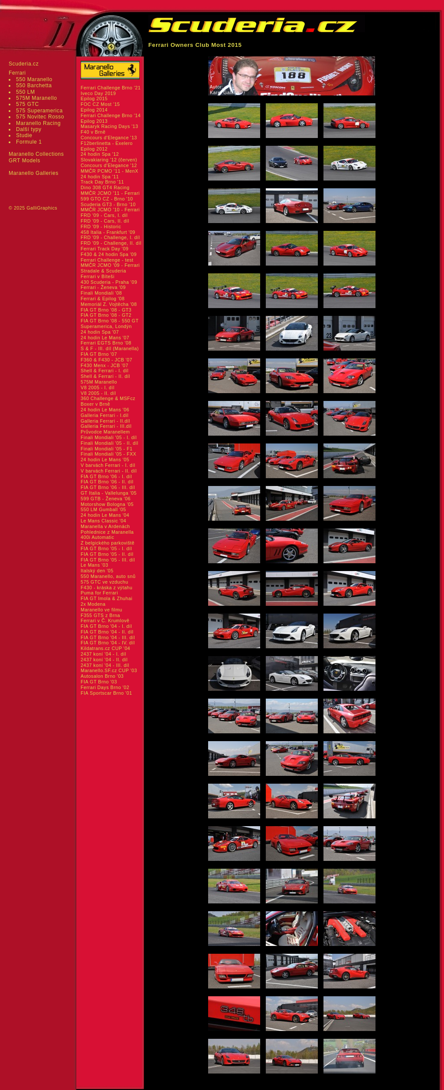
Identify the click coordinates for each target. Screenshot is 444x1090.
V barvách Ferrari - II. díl (109, 470)
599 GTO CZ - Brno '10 (107, 198)
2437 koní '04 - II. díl (104, 659)
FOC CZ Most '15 (100, 104)
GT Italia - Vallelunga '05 (109, 493)
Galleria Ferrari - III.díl (106, 426)
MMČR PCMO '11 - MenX (109, 171)
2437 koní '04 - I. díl (103, 654)
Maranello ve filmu (101, 609)
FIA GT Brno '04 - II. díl (107, 631)
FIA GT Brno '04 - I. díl (106, 626)
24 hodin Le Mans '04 (105, 515)
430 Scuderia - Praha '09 (109, 282)
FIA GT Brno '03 (99, 681)
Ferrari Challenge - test (107, 260)
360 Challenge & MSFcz (108, 398)
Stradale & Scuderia (103, 270)
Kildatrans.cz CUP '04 (105, 648)
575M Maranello (36, 98)
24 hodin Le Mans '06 (105, 409)
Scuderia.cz (24, 64)
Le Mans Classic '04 (103, 520)
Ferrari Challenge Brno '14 (111, 115)
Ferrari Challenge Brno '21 (111, 87)
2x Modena (93, 604)
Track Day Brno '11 (102, 181)
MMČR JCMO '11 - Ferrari (110, 193)
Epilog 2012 (94, 148)
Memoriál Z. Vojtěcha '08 (109, 304)
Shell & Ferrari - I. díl (105, 370)
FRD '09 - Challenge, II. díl (111, 243)
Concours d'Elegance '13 (109, 137)
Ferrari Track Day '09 (104, 248)
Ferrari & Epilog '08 (103, 298)
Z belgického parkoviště (107, 542)
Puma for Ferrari (99, 592)
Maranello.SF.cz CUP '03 (109, 670)
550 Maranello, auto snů (108, 576)
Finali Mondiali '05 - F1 (107, 448)
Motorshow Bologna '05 (107, 504)
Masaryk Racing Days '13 (109, 126)
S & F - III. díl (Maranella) (110, 348)
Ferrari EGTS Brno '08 (106, 342)
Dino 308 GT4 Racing (105, 187)
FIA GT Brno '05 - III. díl (108, 559)
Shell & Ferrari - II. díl (105, 376)
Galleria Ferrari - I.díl (105, 415)
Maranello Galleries (34, 173)
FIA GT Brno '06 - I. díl (106, 476)
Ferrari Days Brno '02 (105, 687)
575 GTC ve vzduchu (104, 581)
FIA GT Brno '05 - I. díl (106, 548)
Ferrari (17, 73)
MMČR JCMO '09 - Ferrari (110, 265)
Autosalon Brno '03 (102, 676)
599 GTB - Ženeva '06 (106, 498)
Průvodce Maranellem (105, 431)
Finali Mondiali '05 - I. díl (109, 437)
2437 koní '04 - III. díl (105, 665)
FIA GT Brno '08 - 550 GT (110, 320)
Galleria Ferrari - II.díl (105, 421)
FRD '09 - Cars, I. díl (104, 215)
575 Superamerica (39, 111)
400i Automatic (97, 537)
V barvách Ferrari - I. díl (108, 465)
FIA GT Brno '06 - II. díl (107, 481)
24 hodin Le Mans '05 (105, 459)
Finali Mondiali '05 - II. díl (109, 443)
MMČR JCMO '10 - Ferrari (110, 209)
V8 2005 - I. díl (97, 387)
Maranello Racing (38, 123)
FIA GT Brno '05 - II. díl (107, 554)
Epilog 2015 (94, 98)
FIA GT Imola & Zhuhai (106, 598)
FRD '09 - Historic (101, 226)
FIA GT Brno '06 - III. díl (108, 487)
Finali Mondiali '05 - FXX (109, 453)
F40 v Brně (93, 132)
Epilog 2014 (94, 109)
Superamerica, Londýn (106, 326)
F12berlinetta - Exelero (107, 143)
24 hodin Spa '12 (100, 154)
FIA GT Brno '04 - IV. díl (108, 642)
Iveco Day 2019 (98, 93)
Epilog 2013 (94, 121)
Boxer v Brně (95, 404)
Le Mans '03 (94, 565)
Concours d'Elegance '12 (109, 165)
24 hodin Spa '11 (100, 176)
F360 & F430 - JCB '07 (106, 359)
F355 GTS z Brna (100, 615)
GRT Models (24, 161)
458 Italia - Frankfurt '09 (108, 232)
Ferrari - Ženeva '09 (103, 287)
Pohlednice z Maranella (107, 532)
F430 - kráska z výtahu (107, 587)
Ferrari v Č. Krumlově (105, 620)
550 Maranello (34, 79)
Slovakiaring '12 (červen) (109, 159)
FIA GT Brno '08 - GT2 (106, 315)
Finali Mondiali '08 (101, 292)
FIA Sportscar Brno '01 (106, 693)
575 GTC (27, 104)
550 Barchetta (34, 85)
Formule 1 (29, 142)
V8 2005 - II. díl (98, 393)
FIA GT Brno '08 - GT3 (106, 309)
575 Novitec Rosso (40, 117)
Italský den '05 (97, 570)
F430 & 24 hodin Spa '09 (109, 254)
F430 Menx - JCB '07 (104, 365)
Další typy (29, 129)
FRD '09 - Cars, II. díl (105, 220)
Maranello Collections (36, 154)
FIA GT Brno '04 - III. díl (108, 637)
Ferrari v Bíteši (97, 276)
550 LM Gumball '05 (103, 509)
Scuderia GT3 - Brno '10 (108, 204)
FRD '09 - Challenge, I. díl (110, 237)
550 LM (25, 92)
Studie (24, 135)
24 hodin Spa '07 (100, 332)
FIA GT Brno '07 (99, 354)
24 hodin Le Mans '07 (105, 337)
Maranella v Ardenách (105, 526)
